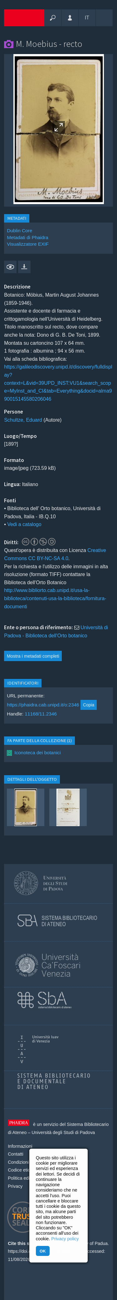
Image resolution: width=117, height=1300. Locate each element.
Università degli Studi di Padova (63, 1132)
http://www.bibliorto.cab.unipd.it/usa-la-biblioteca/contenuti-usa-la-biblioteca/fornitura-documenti (55, 598)
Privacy (15, 1186)
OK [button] (43, 1251)
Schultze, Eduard (23, 420)
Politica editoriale (25, 1178)
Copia (88, 704)
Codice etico (20, 1169)
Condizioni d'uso (24, 1162)
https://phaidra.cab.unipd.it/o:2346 (43, 704)
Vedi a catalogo (24, 524)
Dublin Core (19, 230)
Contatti (15, 1154)
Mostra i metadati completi (33, 656)
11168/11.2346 (41, 713)
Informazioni (20, 1146)
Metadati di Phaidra (27, 237)
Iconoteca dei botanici (37, 752)
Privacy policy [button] (65, 1238)
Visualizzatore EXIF (28, 244)
